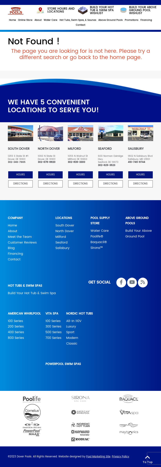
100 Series (15, 321)
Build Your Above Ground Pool (138, 233)
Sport (70, 332)
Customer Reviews (22, 242)
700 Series (53, 337)
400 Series (16, 332)
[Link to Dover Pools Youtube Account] (132, 282)
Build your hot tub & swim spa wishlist (96, 10)
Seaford (61, 242)
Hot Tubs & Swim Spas (25, 285)
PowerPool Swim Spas (63, 364)
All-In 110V (73, 321)
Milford (60, 236)
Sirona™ (96, 247)
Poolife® (96, 236)
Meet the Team (20, 236)
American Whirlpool (24, 313)
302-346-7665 (16, 162)
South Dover (64, 225)
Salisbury (62, 248)
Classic (71, 343)
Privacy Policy (120, 457)
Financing (15, 253)
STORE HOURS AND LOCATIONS (55, 10)
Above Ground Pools (137, 221)
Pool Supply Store (100, 221)
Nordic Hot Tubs (79, 313)
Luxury (71, 326)
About (12, 231)
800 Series (16, 337)
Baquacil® (98, 242)
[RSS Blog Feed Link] (143, 282)
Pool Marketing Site (98, 457)
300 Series (53, 326)
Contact (14, 259)
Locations (63, 218)
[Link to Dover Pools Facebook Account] (121, 282)
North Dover (64, 231)
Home (12, 225)
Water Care (99, 230)
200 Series (16, 326)
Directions (20, 184)
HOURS (20, 175)
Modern (72, 337)
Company (15, 218)
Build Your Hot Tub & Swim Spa (32, 293)
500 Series (53, 332)
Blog (11, 248)
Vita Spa (51, 313)
